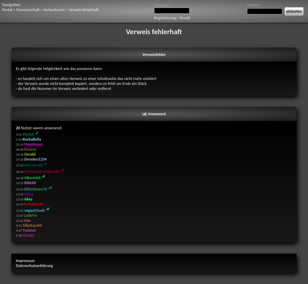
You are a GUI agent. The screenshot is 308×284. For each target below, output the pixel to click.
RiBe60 (30, 182)
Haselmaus (33, 144)
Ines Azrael (35, 165)
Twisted (29, 230)
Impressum (25, 260)
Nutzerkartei (54, 9)
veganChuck (36, 210)
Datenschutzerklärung (34, 265)
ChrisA (30, 134)
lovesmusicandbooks (44, 171)
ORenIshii (34, 177)
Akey (28, 199)
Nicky (29, 194)
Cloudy (28, 235)
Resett (184, 17)
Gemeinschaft (28, 9)
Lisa (27, 220)
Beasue (30, 149)
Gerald (30, 154)
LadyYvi (30, 215)
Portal (7, 9)
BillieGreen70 (38, 189)
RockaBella (32, 139)
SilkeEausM (32, 225)
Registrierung (165, 17)
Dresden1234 (35, 159)
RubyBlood (33, 204)
